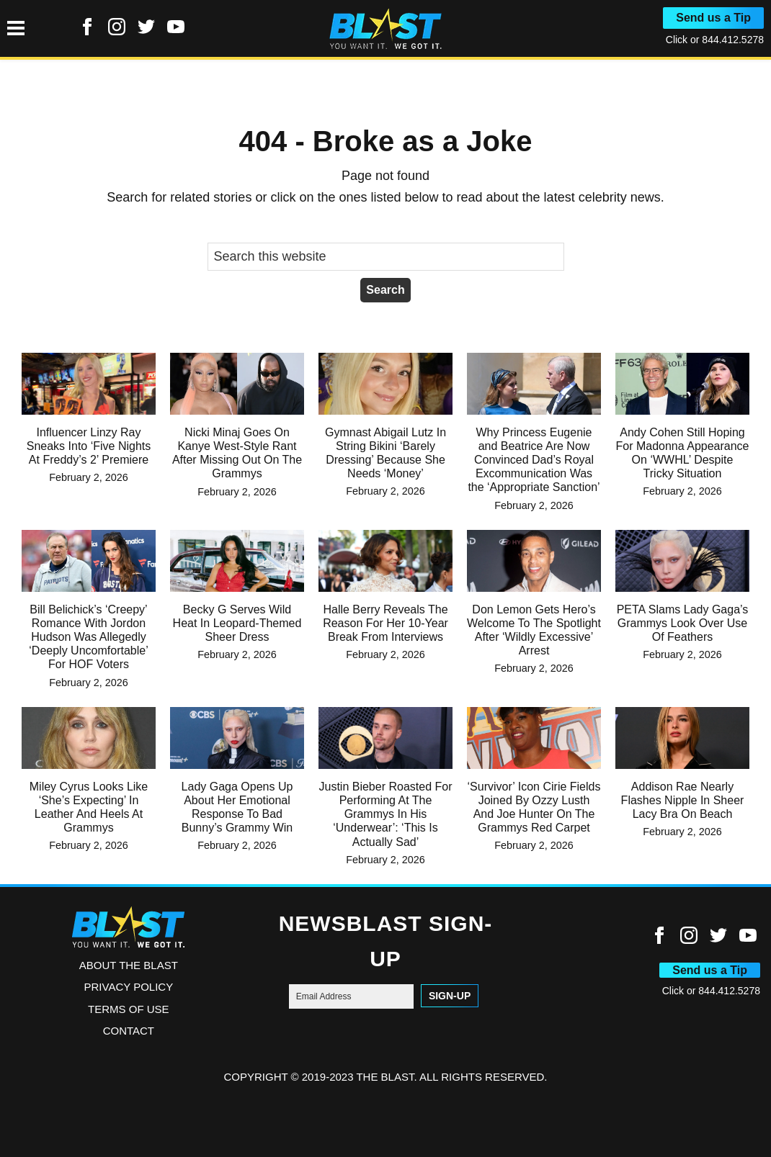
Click (678, 39)
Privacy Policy (129, 987)
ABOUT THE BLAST (128, 965)
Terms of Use (128, 1009)
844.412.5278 (733, 39)
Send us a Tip (713, 18)
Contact (128, 1031)
